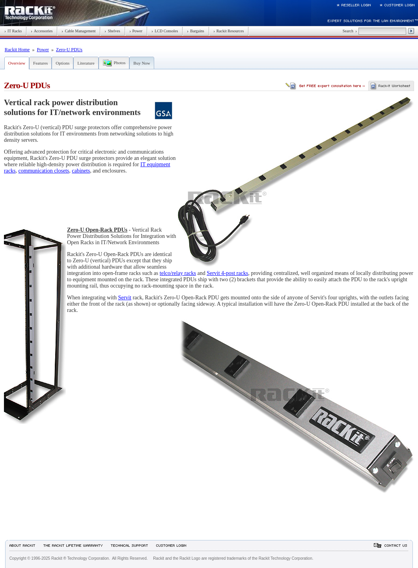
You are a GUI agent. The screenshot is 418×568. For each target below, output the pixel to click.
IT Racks (13, 31)
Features (40, 63)
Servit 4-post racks (227, 273)
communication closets (44, 171)
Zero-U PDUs (69, 49)
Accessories (41, 31)
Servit (124, 298)
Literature (85, 63)
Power (136, 31)
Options (62, 63)
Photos (119, 62)
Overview (16, 63)
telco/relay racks (178, 273)
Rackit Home (17, 49)
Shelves (112, 31)
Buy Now (141, 63)
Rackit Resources (228, 31)
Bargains (195, 31)
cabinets (81, 171)
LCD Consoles (164, 31)
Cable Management (78, 31)
